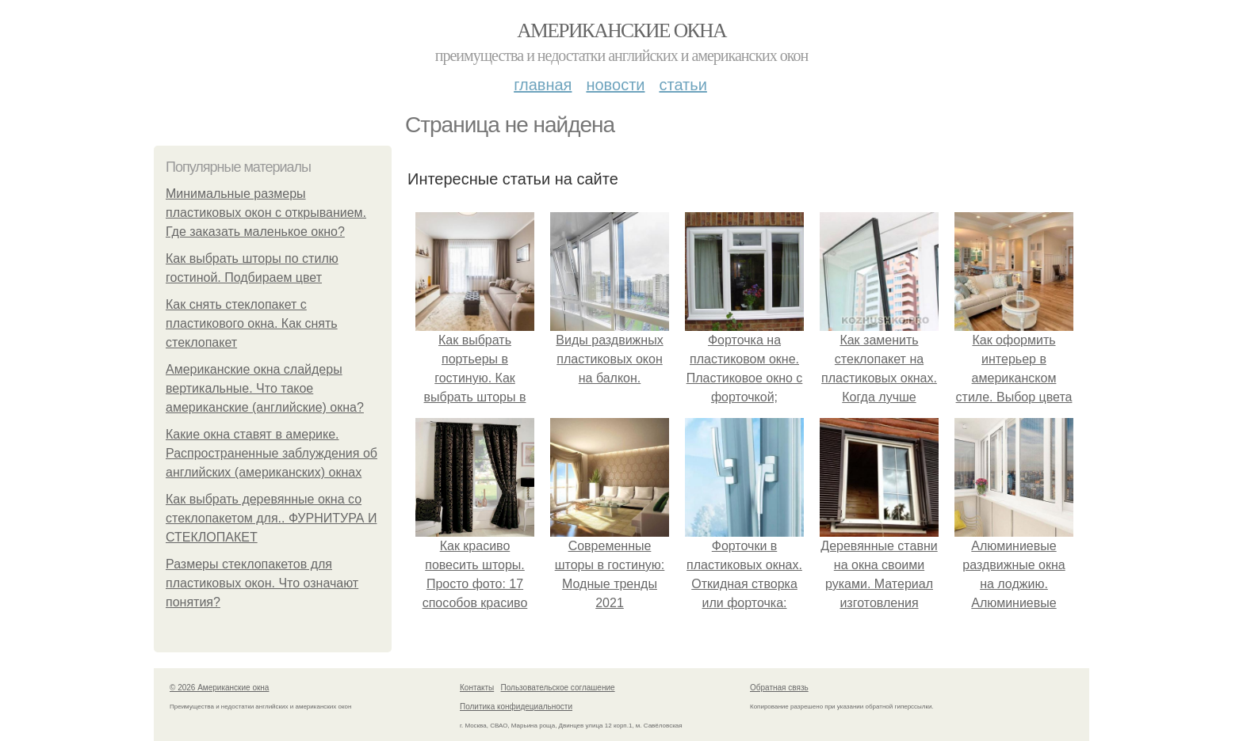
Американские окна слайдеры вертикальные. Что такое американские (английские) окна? (265, 388)
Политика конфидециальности (516, 706)
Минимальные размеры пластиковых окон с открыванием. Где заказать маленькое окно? (266, 212)
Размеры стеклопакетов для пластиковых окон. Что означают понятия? (262, 583)
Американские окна (621, 30)
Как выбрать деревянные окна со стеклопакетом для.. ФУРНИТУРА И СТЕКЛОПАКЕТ (271, 518)
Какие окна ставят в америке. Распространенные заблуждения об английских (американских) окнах (271, 453)
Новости (615, 84)
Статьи (682, 84)
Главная (543, 84)
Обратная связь (779, 687)
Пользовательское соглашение (558, 687)
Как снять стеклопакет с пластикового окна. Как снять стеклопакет (252, 323)
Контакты (477, 687)
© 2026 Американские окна (219, 687)
